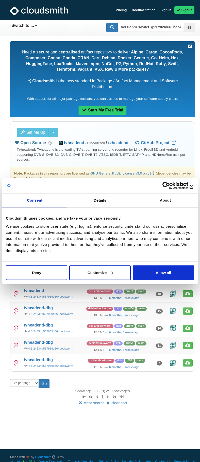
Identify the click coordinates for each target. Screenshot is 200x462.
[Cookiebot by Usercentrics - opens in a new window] (172, 185)
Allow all (163, 272)
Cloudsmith (43, 457)
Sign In (165, 10)
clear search (92, 403)
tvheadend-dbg (38, 308)
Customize (100, 272)
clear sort (116, 403)
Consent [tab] (34, 200)
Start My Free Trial (102, 110)
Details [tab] (100, 200)
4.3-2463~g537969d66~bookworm (50, 296)
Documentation (143, 10)
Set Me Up (32, 132)
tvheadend (118, 143)
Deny (36, 272)
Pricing (121, 10)
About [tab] (165, 200)
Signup (184, 10)
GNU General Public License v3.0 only (119, 173)
